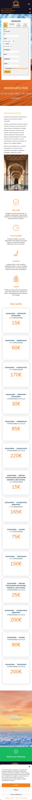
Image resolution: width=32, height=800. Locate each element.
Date (5, 42)
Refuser (16, 790)
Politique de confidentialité (21, 798)
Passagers (7, 53)
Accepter (16, 785)
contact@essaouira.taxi (8, 10)
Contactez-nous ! (16, 725)
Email (5, 67)
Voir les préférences (16, 794)
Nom (5, 58)
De (5, 33)
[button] (29, 766)
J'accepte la (16, 72)
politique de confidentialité (20, 72)
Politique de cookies (9, 798)
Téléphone (7, 62)
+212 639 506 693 (6, 9)
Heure (7, 47)
